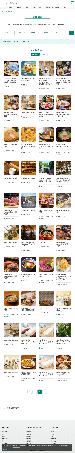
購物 (3, 436)
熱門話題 (4, 439)
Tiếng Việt (53, 443)
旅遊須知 (28, 432)
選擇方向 (46, 33)
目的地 (11, 8)
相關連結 (28, 441)
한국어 (52, 436)
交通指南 (4, 443)
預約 (3, 441)
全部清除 (26, 41)
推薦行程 (19, 8)
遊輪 (65, 8)
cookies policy (16, 447)
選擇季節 (33, 33)
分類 (6, 33)
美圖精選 (57, 8)
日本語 (52, 432)
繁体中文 (53, 439)
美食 (3, 434)
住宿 (40, 8)
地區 (19, 33)
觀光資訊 (4, 432)
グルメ (16, 41)
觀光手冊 (28, 439)
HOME (3, 11)
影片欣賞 (48, 8)
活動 (33, 8)
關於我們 (28, 443)
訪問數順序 (35, 54)
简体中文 (53, 441)
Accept (5, 449)
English (53, 434)
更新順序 (43, 54)
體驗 (27, 8)
